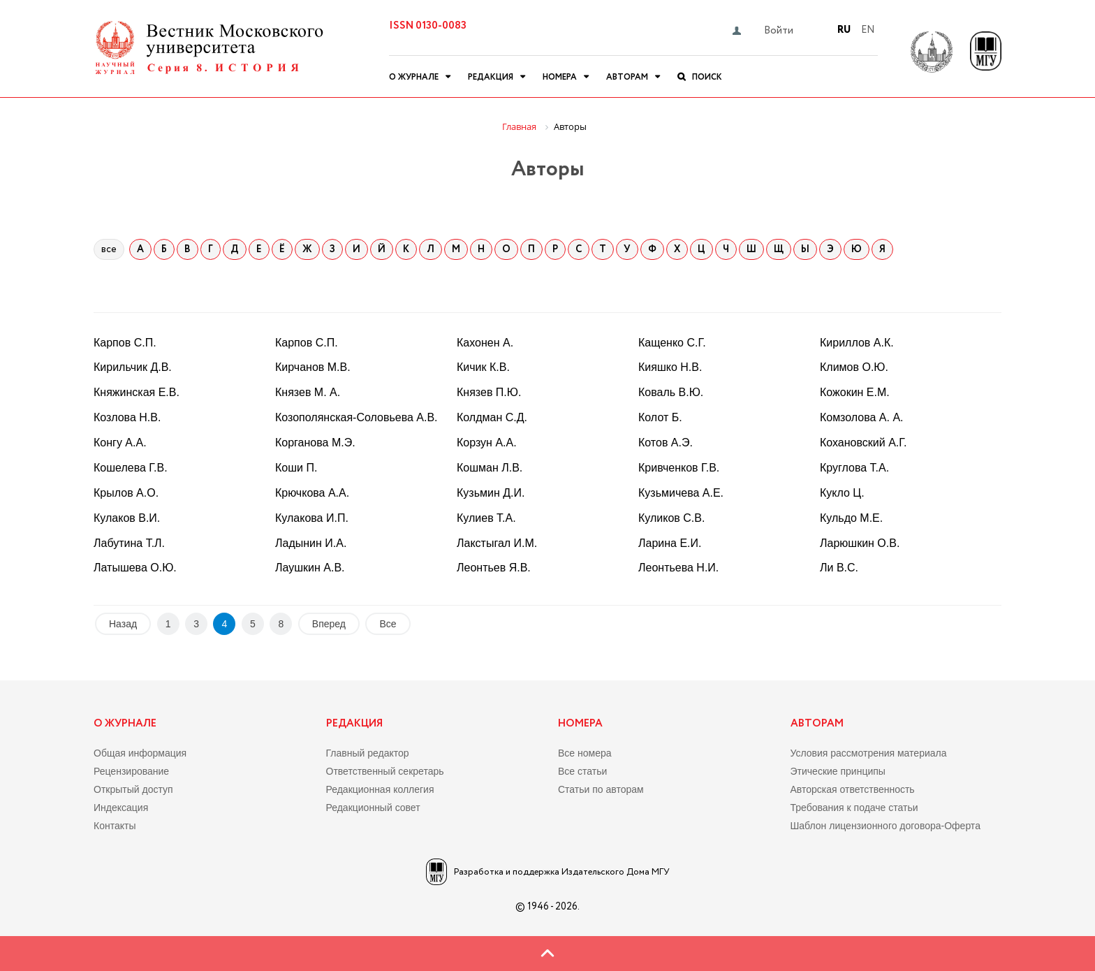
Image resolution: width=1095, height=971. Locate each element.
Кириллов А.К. (857, 343)
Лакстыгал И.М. (497, 543)
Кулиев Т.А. (486, 518)
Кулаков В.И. (127, 518)
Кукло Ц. (842, 493)
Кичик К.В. (483, 367)
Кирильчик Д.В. (133, 367)
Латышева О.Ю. (135, 568)
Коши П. (296, 468)
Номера (560, 77)
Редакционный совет (373, 807)
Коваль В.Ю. (670, 392)
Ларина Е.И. (669, 543)
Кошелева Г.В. (131, 468)
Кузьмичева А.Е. (680, 493)
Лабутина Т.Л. (129, 543)
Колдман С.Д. (492, 417)
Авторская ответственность (853, 789)
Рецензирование (131, 771)
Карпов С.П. (125, 343)
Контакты (114, 825)
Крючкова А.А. (312, 493)
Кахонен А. (485, 343)
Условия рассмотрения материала (869, 753)
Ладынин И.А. (310, 543)
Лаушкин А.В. (310, 568)
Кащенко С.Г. (672, 343)
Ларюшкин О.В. (859, 543)
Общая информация (140, 753)
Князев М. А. (307, 392)
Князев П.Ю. (489, 392)
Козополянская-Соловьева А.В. (356, 417)
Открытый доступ (133, 789)
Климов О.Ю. (854, 367)
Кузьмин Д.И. (490, 493)
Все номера (585, 753)
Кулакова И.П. (311, 518)
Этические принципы (838, 771)
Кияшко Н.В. (670, 367)
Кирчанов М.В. (313, 367)
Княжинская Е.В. (136, 392)
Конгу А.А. (120, 442)
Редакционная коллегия (380, 789)
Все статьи (582, 771)
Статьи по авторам (601, 789)
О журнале (414, 77)
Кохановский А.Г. (863, 442)
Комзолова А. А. (862, 417)
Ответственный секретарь (385, 771)
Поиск (707, 77)
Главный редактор (367, 753)
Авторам (627, 77)
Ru (844, 30)
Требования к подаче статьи (854, 807)
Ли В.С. (839, 568)
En (867, 30)
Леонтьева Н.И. (678, 568)
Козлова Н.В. (127, 417)
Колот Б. (660, 417)
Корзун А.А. (487, 442)
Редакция (490, 77)
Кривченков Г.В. (678, 468)
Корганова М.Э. (315, 442)
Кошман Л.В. (489, 468)
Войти (778, 31)
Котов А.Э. (665, 442)
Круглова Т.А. (854, 468)
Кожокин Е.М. (855, 392)
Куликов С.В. (671, 518)
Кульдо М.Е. (851, 518)
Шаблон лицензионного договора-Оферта (885, 825)
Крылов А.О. (126, 493)
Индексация (121, 807)
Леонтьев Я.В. (494, 568)
